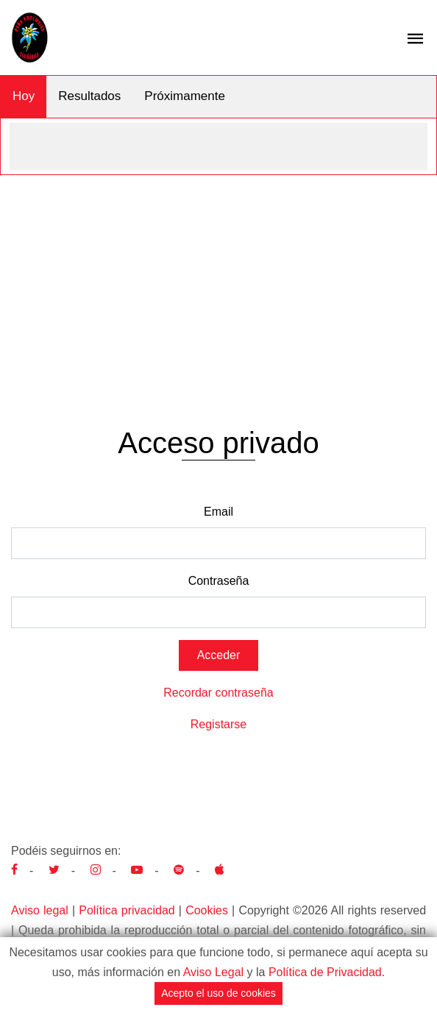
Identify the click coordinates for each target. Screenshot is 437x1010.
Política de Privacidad (325, 972)
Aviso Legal (213, 972)
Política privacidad (127, 910)
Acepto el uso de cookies (218, 993)
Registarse (218, 724)
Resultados (89, 96)
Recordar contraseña (218, 692)
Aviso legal (39, 910)
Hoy (24, 96)
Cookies (206, 910)
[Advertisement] (218, 285)
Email (218, 511)
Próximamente (184, 96)
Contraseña (218, 581)
